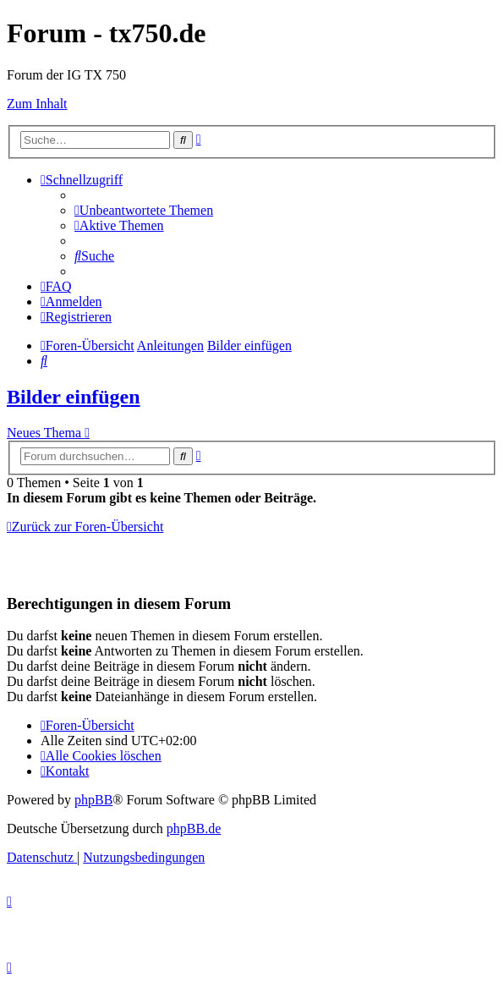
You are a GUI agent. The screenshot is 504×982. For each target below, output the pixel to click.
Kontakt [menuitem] (65, 771)
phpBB (93, 800)
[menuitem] (143, 210)
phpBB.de (194, 828)
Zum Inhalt (37, 103)
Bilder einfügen (73, 397)
